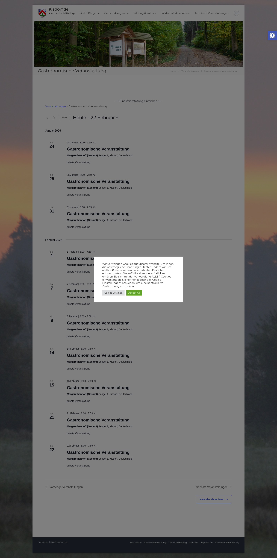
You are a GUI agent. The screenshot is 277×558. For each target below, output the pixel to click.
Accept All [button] (134, 292)
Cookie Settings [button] (113, 292)
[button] (272, 35)
